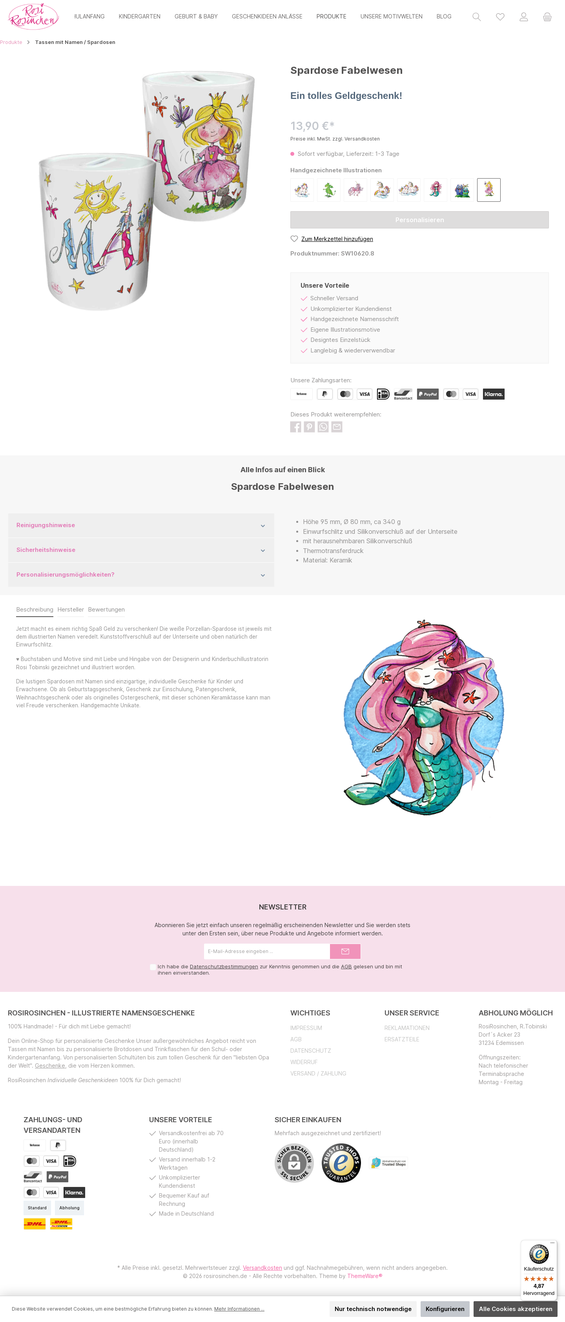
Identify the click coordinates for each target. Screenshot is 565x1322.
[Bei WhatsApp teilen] (323, 426)
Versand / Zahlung (318, 1073)
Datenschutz (310, 1050)
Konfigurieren (445, 1309)
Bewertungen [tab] (106, 609)
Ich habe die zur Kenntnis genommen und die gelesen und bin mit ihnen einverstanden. (280, 969)
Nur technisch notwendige (373, 1309)
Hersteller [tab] (70, 609)
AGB (346, 966)
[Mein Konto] (524, 16)
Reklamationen (407, 1027)
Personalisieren (420, 220)
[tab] (34, 610)
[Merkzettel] (500, 16)
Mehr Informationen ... (239, 1309)
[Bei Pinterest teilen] (309, 426)
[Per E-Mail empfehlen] (337, 426)
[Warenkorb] (547, 16)
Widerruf (304, 1062)
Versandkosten (262, 1267)
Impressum (306, 1027)
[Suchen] (477, 16)
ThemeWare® (365, 1276)
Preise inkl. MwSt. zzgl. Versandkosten (335, 139)
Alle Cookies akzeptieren (515, 1309)
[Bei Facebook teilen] (296, 426)
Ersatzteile (402, 1039)
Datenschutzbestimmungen (224, 966)
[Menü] (552, 1244)
